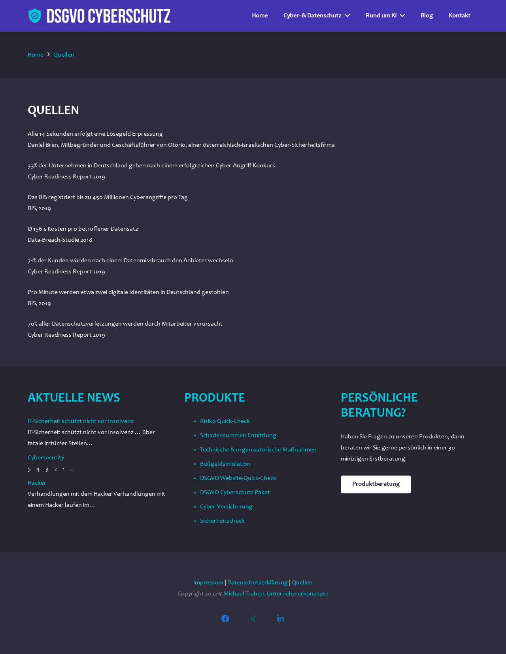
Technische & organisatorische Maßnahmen (258, 450)
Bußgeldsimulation (225, 464)
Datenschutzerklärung (257, 583)
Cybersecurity (46, 458)
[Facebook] (225, 619)
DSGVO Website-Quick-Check (238, 478)
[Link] (100, 16)
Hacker (37, 483)
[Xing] (253, 619)
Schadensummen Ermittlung (238, 435)
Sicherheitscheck (222, 521)
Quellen (302, 583)
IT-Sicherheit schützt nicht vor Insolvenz (81, 421)
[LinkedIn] (281, 619)
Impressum (208, 583)
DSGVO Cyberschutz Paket (235, 492)
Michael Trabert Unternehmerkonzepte (276, 594)
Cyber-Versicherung (226, 507)
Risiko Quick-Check (225, 421)
